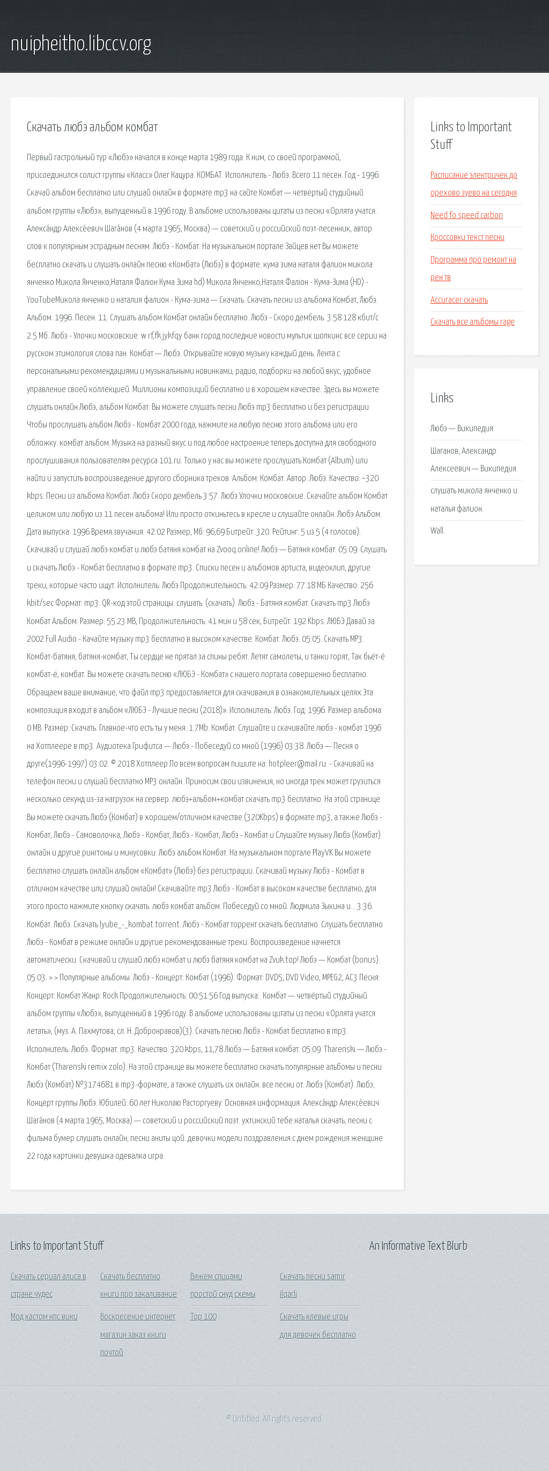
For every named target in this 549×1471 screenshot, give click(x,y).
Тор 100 (203, 1317)
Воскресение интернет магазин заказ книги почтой (137, 1334)
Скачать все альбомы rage (473, 322)
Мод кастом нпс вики (44, 1317)
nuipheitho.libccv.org (81, 44)
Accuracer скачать (459, 300)
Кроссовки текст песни (468, 237)
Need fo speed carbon (467, 215)
